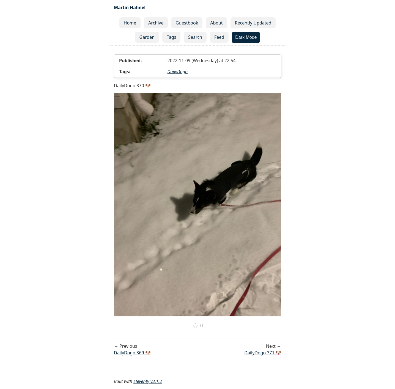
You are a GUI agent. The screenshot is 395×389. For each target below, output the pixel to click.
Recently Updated (253, 23)
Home (130, 23)
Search (195, 37)
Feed (219, 37)
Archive (155, 23)
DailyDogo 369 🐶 (132, 353)
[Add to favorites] (198, 326)
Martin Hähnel (130, 7)
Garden (147, 37)
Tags (171, 37)
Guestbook (186, 23)
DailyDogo (178, 72)
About (216, 23)
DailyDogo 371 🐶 (262, 353)
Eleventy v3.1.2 (147, 381)
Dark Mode (246, 37)
